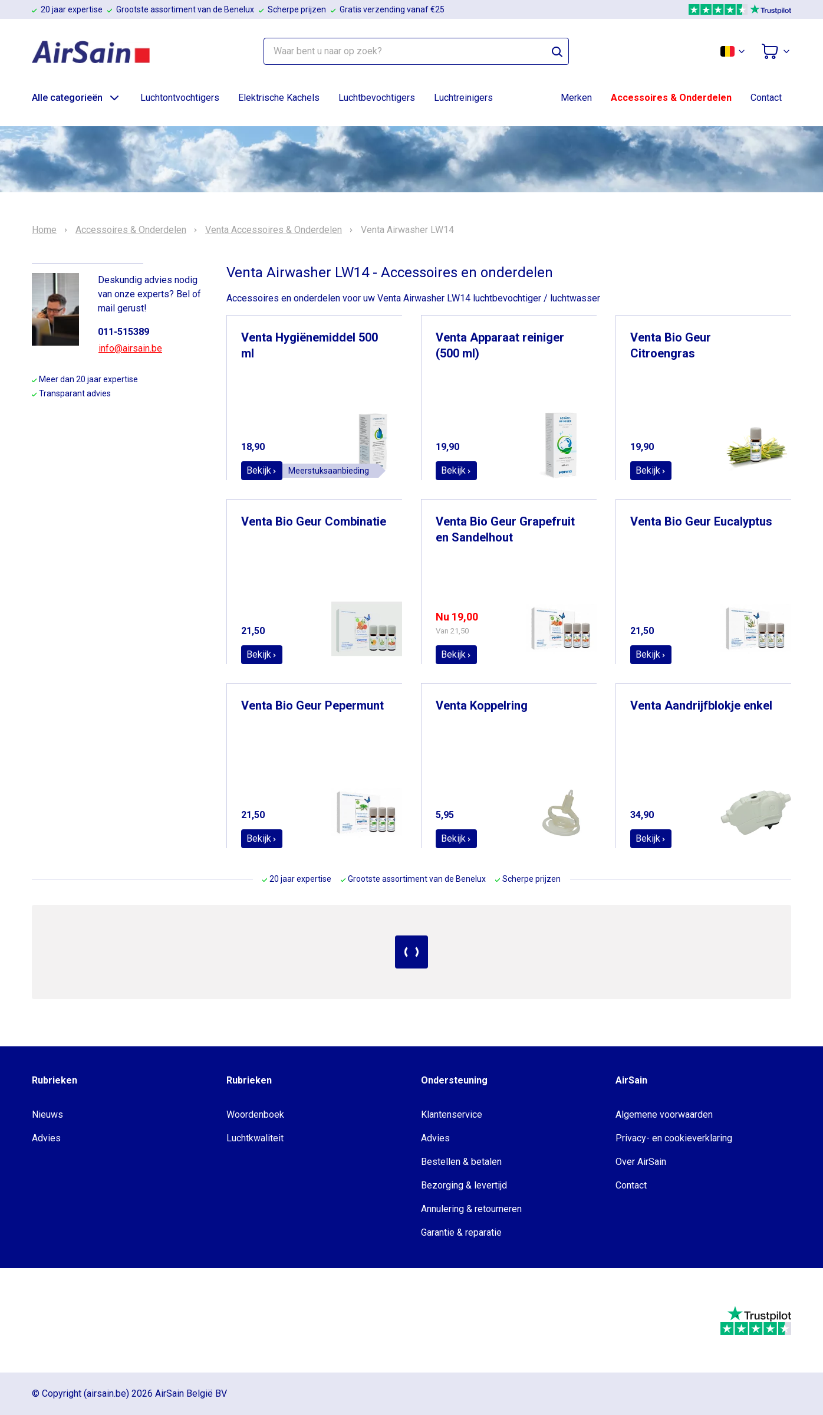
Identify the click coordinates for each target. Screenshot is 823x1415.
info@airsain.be (130, 348)
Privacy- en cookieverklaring (673, 1138)
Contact (766, 97)
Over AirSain (640, 1161)
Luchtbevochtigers (376, 97)
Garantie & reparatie (461, 1232)
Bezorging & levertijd (464, 1185)
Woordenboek (255, 1114)
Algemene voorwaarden (664, 1114)
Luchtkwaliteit (255, 1138)
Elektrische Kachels (279, 97)
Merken (576, 97)
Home (44, 230)
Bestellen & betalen (461, 1161)
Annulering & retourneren (471, 1208)
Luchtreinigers (463, 97)
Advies (46, 1138)
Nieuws (47, 1114)
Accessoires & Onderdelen (671, 97)
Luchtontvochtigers (179, 97)
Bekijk (261, 470)
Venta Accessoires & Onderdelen (273, 230)
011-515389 (123, 331)
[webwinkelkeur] (67, 1321)
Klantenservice (451, 1114)
